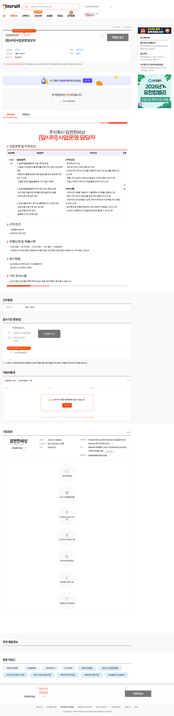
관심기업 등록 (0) (18, 352)
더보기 (128, 432)
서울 (26, 307)
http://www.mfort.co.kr (97, 455)
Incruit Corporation (89, 711)
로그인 (51, 399)
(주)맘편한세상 (11, 35)
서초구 (32, 307)
